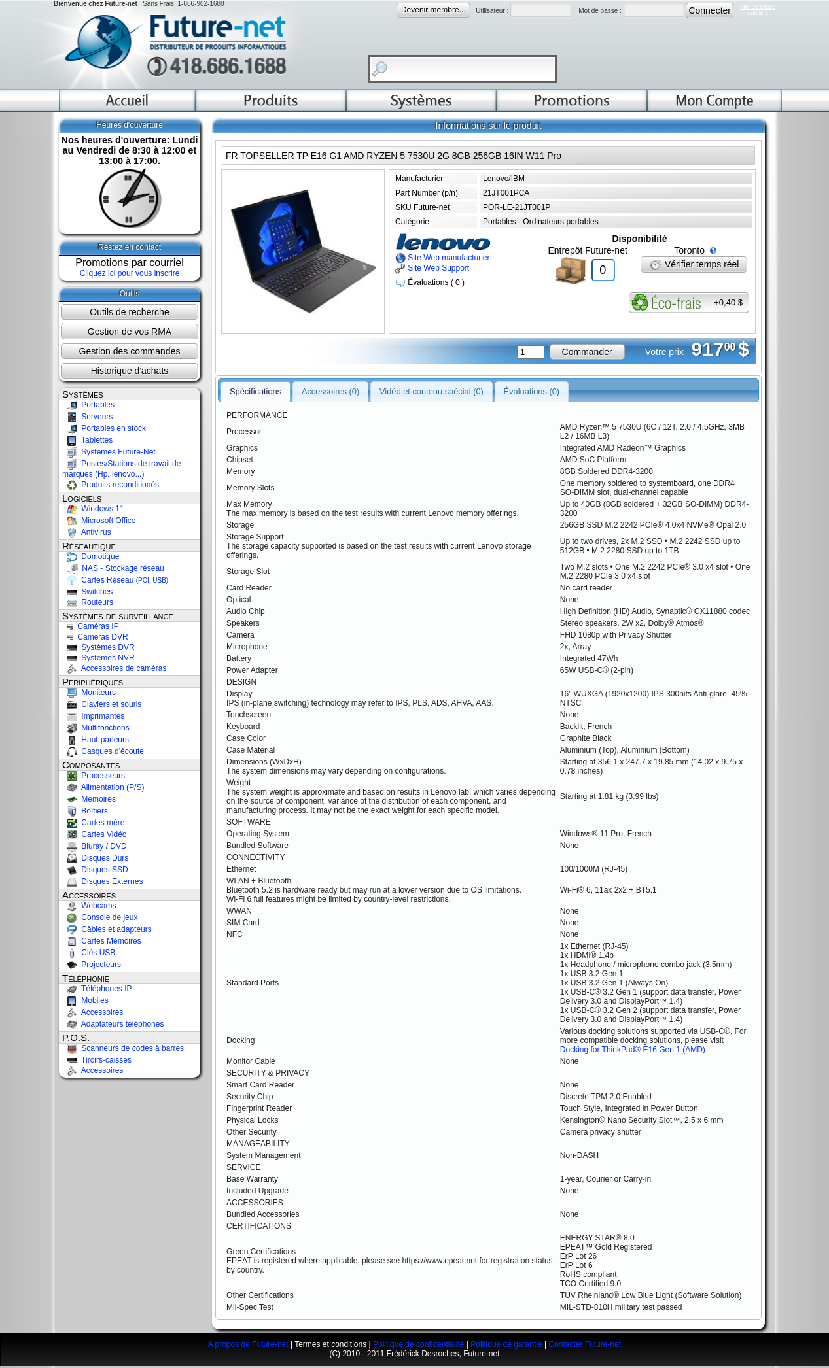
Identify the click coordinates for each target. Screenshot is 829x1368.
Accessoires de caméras (114, 668)
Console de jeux (99, 917)
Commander (587, 352)
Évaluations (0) (532, 383)
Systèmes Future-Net (109, 451)
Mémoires (89, 799)
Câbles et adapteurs (107, 929)
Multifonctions (96, 727)
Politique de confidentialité (418, 1346)
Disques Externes (102, 881)
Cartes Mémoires (101, 941)
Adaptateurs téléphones (113, 1024)
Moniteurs (89, 692)
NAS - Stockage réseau (113, 568)
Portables (88, 404)
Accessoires (92, 1012)
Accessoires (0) (330, 383)
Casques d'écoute (103, 751)
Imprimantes (93, 716)
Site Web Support (432, 268)
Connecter (709, 10)
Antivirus (86, 532)
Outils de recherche (129, 312)
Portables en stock (104, 428)
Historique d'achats (130, 371)
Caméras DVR (95, 636)
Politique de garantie (506, 1346)
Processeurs (93, 775)
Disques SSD (95, 869)
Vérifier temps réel (693, 264)
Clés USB (88, 952)
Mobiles (85, 1000)
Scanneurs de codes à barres (123, 1048)
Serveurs (87, 416)
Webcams (89, 905)
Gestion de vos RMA (129, 331)
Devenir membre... (433, 9)
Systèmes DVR (98, 647)
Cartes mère (93, 822)
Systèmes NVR (98, 657)
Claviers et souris (101, 704)
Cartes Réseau (115, 580)
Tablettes (87, 440)
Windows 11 (93, 508)
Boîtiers (85, 810)
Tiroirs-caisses (97, 1060)
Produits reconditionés (110, 484)
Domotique (90, 556)
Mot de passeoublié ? (757, 9)
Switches (87, 591)
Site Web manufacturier (442, 257)
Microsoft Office (98, 520)
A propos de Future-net (248, 1346)
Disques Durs (95, 858)
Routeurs (87, 602)
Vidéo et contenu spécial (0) (431, 383)
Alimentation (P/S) (103, 787)
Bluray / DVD (94, 846)
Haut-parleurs (95, 739)
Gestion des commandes (130, 351)
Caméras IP (90, 626)
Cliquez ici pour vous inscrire (130, 273)
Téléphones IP (97, 988)
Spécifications (255, 383)
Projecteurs (91, 964)
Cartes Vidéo (94, 834)
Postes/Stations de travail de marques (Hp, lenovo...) (121, 469)
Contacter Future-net (584, 1346)
